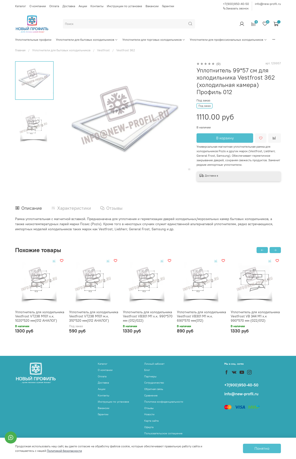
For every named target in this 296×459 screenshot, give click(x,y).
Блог (147, 370)
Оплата (54, 6)
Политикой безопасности (64, 451)
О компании (37, 6)
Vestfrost (103, 50)
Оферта (148, 427)
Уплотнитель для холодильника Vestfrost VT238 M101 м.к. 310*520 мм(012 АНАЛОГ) (93, 316)
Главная (20, 50)
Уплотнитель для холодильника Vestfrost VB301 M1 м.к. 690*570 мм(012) (201, 316)
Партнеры (150, 376)
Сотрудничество (154, 382)
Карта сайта (151, 420)
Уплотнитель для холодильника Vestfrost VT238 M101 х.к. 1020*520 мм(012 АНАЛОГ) (39, 316)
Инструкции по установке (124, 6)
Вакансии (152, 6)
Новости (149, 414)
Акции (83, 6)
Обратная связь (153, 389)
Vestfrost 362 (125, 50)
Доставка (68, 6)
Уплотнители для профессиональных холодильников (228, 39)
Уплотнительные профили (33, 39)
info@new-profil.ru (268, 4)
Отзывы (149, 408)
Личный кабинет (154, 363)
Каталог (20, 6)
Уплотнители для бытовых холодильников (87, 39)
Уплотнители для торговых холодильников (153, 39)
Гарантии (168, 6)
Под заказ (203, 100)
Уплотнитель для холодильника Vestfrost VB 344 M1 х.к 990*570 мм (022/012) (255, 316)
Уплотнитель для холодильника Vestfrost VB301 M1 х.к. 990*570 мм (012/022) (148, 316)
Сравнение (151, 395)
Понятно (261, 448)
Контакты (96, 6)
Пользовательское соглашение (163, 433)
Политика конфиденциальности (163, 401)
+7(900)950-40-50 (236, 4)
